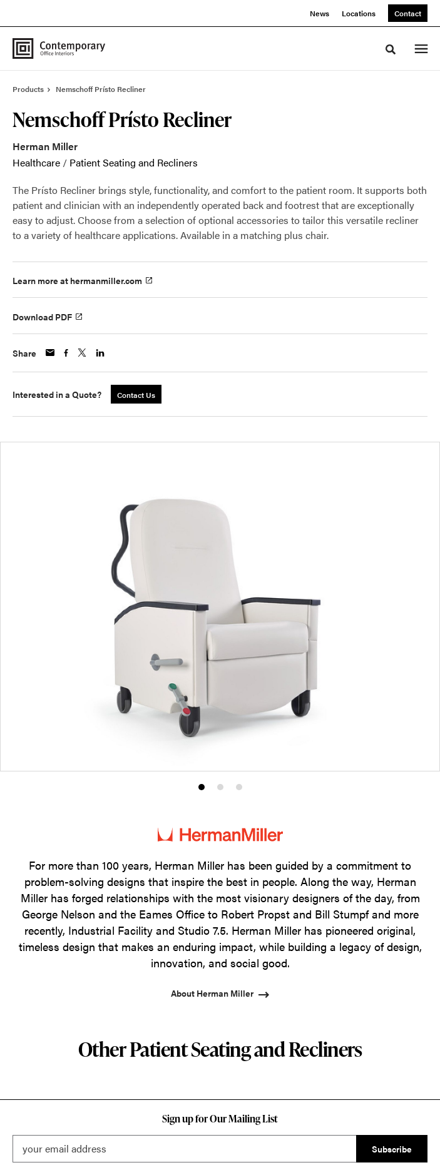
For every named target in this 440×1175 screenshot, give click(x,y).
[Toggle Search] (391, 49)
